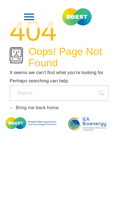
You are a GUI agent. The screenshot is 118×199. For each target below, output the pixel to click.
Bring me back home (34, 107)
